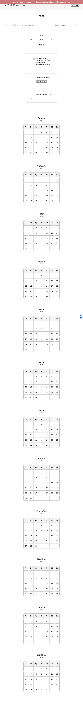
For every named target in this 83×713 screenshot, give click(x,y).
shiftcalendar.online (62, 2)
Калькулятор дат (60, 25)
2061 (51, 40)
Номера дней (39, 62)
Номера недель (39, 60)
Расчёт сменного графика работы (23, 25)
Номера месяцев (40, 58)
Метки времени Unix (41, 65)
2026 (41, 35)
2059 (31, 40)
